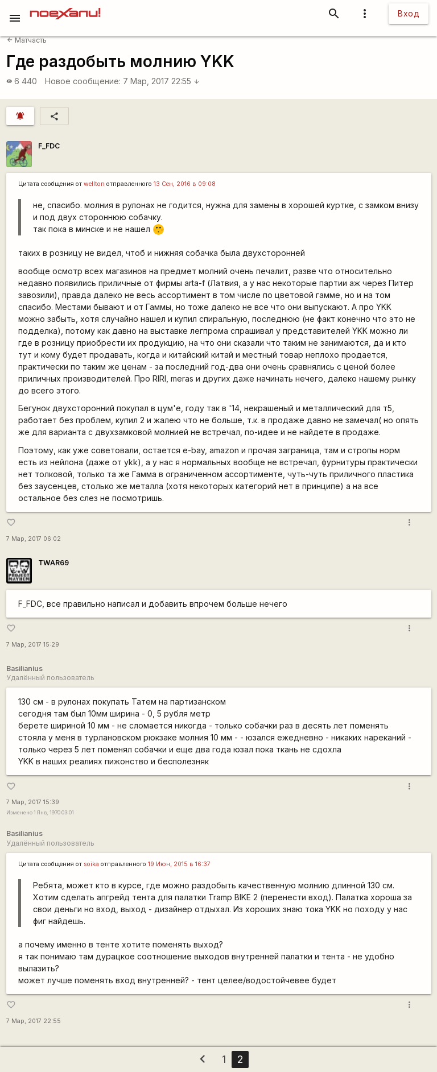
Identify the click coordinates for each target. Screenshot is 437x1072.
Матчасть (26, 40)
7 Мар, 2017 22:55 (161, 81)
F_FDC (49, 146)
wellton (94, 184)
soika (91, 864)
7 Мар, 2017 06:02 (33, 539)
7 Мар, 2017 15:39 (32, 802)
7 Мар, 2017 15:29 (32, 644)
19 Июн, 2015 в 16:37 (179, 864)
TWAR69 (53, 562)
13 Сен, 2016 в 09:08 (185, 184)
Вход (408, 13)
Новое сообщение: (83, 81)
